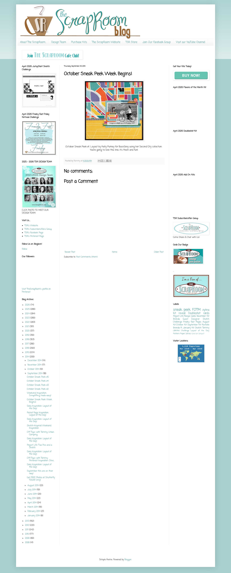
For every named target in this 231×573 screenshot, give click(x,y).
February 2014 (34, 511)
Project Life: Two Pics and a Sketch (39, 446)
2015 (27, 352)
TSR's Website (31, 225)
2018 (27, 339)
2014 (27, 356)
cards (206, 313)
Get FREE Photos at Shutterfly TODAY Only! (41, 479)
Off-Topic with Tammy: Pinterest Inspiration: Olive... (40, 459)
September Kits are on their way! (40, 472)
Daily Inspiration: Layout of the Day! (39, 407)
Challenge (185, 330)
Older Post (159, 252)
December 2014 (35, 360)
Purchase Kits (79, 42)
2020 (27, 330)
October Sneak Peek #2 (38, 389)
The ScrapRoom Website (106, 42)
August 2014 (34, 485)
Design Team (58, 42)
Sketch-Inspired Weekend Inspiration (39, 427)
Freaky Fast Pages (192, 321)
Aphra (205, 310)
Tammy (205, 327)
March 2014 (33, 507)
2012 (27, 525)
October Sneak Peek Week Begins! (39, 401)
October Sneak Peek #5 (38, 377)
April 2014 (32, 502)
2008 (27, 542)
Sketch (198, 327)
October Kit (181, 324)
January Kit (188, 327)
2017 (27, 343)
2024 (27, 313)
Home (114, 252)
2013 (27, 521)
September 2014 (35, 373)
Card (193, 333)
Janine (176, 330)
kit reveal (179, 313)
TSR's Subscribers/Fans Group (38, 229)
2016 (27, 348)
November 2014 (35, 365)
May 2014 (32, 498)
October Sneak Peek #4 (38, 381)
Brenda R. (177, 327)
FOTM (196, 309)
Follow (24, 249)
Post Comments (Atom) (87, 256)
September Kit (194, 324)
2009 (27, 538)
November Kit (203, 316)
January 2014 (34, 515)
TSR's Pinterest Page (34, 236)
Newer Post (70, 252)
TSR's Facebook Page (33, 232)
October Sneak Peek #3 (38, 385)
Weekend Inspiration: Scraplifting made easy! (39, 394)
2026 (27, 305)
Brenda (176, 319)
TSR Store (131, 42)
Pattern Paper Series (182, 333)
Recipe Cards (190, 316)
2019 (27, 335)
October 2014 (34, 369)
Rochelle (205, 324)
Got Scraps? (199, 333)
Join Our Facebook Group (157, 42)
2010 (27, 534)
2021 (27, 326)
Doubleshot (194, 313)
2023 (27, 318)
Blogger (127, 559)
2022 (27, 322)
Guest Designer (191, 319)
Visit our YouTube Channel (190, 42)
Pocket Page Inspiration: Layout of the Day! (38, 414)
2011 (27, 529)
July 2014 (32, 489)
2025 (27, 309)
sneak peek (181, 309)
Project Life (178, 316)
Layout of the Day (200, 330)
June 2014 (33, 494)
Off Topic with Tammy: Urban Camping (40, 433)
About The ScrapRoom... (33, 42)
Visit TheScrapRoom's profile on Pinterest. (36, 291)
